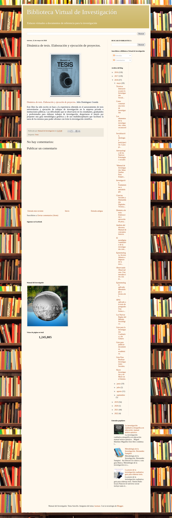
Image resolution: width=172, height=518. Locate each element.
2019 (116, 402)
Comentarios (119, 60)
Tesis (37, 135)
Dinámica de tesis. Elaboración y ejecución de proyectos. (52, 102)
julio (119, 387)
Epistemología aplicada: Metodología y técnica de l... (121, 289)
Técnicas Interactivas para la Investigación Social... (121, 92)
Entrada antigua (97, 211)
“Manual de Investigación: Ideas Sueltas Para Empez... (121, 171)
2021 (116, 410)
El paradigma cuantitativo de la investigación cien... (121, 243)
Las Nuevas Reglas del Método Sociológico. (121, 319)
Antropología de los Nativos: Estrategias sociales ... (121, 156)
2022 (116, 413)
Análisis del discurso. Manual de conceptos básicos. (121, 229)
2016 (116, 72)
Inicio (67, 211)
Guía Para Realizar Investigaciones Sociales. (121, 361)
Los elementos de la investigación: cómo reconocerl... (121, 123)
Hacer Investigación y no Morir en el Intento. (121, 374)
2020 (116, 406)
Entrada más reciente (35, 211)
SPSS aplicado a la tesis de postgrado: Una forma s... (121, 305)
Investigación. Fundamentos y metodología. (121, 186)
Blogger (120, 506)
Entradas (117, 56)
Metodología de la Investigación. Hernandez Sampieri (134, 451)
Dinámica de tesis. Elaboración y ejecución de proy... (121, 216)
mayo (119, 83)
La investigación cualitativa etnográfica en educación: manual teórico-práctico (134, 429)
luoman (97, 506)
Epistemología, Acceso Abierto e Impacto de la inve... (121, 258)
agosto (119, 391)
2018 (116, 80)
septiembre (121, 395)
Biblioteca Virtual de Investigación (72, 12)
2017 (116, 76)
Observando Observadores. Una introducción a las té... (121, 273)
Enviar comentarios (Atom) (47, 215)
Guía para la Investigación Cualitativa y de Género (121, 333)
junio (119, 384)
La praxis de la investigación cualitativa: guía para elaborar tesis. (134, 472)
